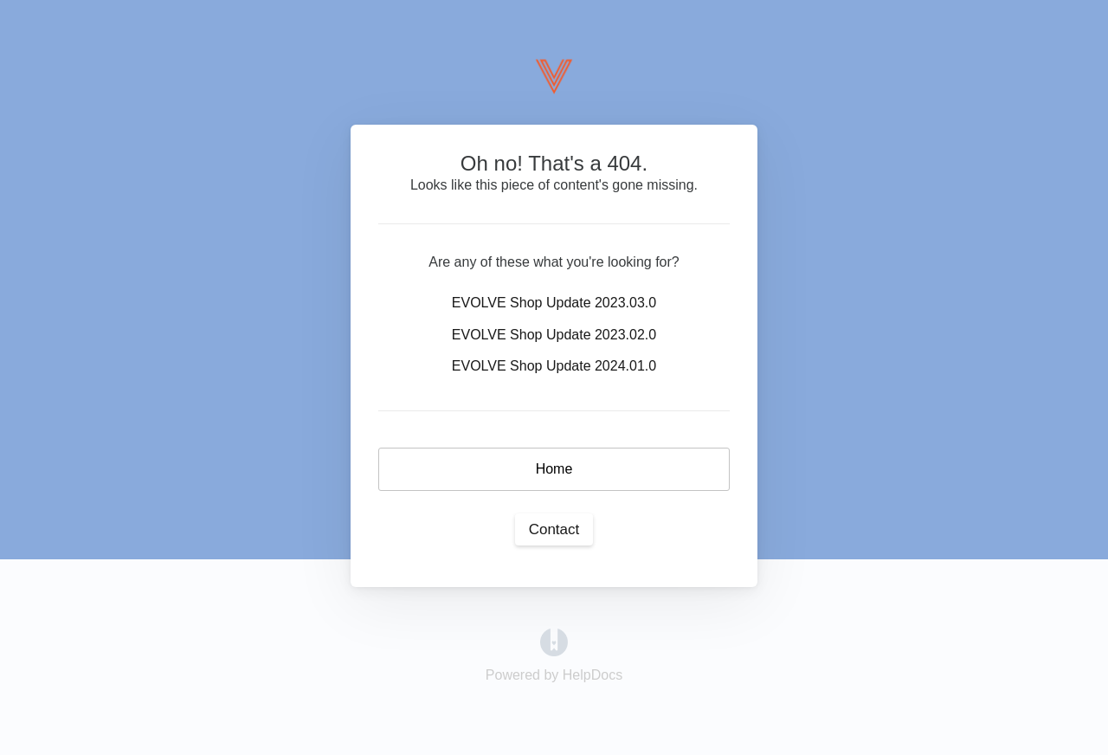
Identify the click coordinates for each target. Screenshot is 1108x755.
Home (554, 468)
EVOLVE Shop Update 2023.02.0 (554, 334)
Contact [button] (554, 529)
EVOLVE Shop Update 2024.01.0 (554, 365)
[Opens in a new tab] (554, 641)
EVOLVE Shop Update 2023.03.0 (554, 302)
